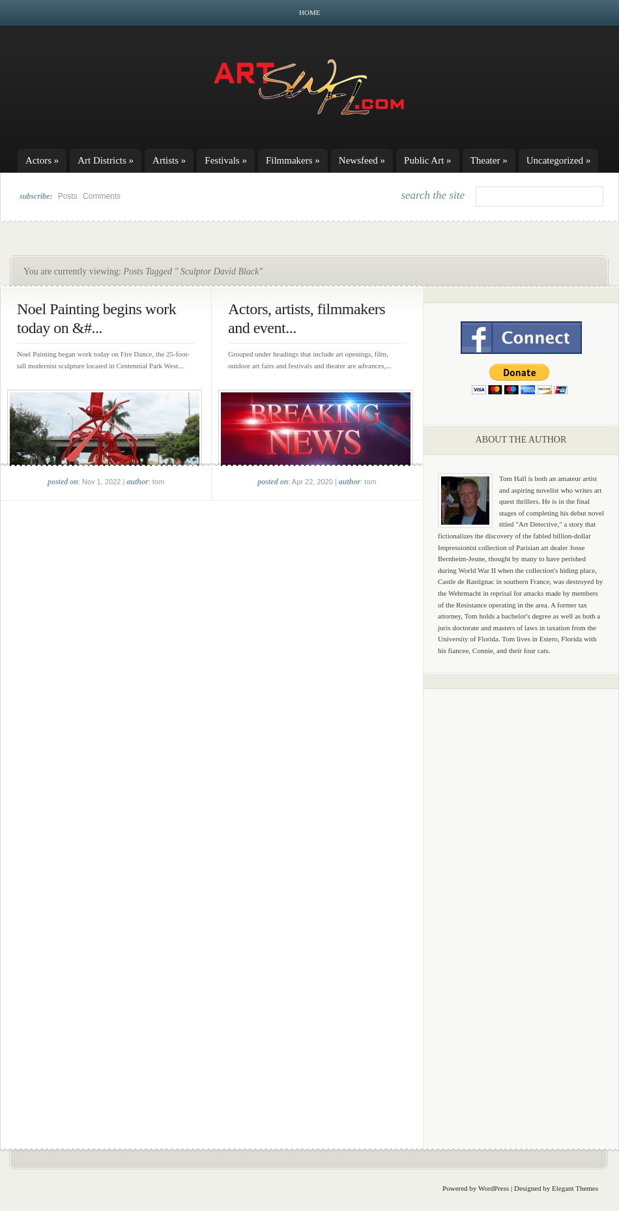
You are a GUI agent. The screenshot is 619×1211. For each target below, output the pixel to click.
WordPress (493, 1188)
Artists (169, 160)
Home (309, 12)
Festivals (226, 160)
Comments (102, 196)
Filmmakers (293, 160)
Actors (42, 160)
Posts (68, 196)
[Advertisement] (521, 902)
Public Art (428, 160)
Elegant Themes (575, 1188)
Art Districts (106, 160)
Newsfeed (362, 160)
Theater (489, 160)
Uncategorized (558, 160)
